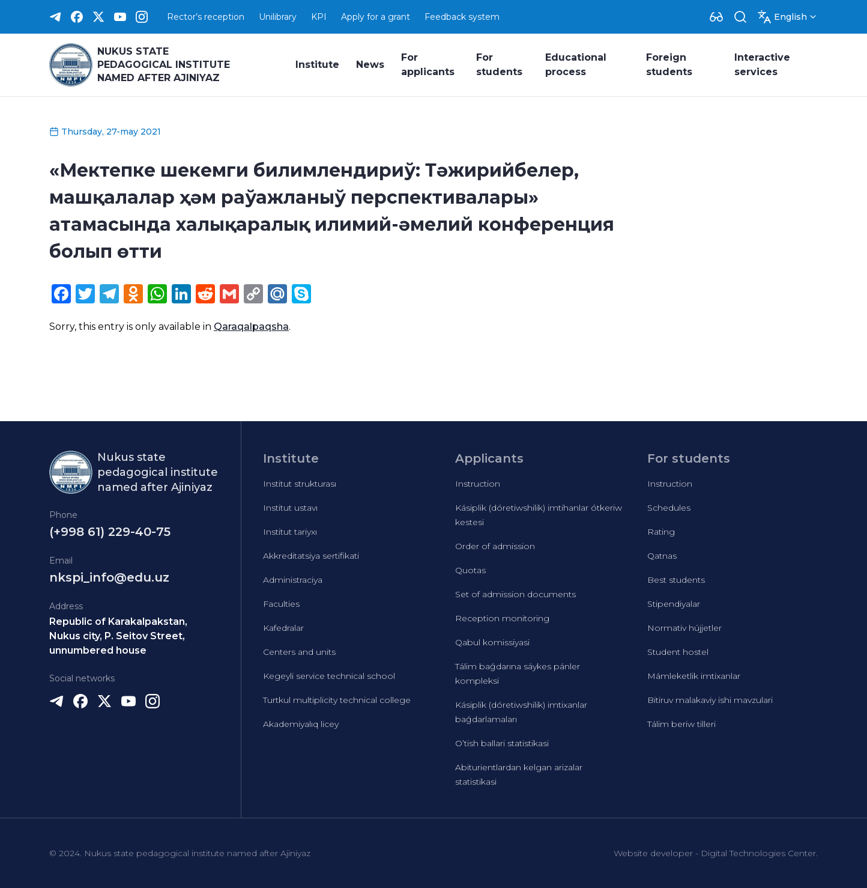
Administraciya (292, 579)
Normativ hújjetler (684, 627)
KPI (319, 16)
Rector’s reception (205, 16)
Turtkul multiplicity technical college (337, 700)
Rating (661, 531)
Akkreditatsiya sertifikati (311, 555)
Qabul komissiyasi (492, 642)
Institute (317, 64)
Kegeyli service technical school (329, 676)
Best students (676, 579)
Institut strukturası (299, 483)
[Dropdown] (716, 17)
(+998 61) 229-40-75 (110, 532)
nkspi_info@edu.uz (109, 577)
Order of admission (495, 546)
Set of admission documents (515, 594)
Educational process (575, 65)
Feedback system (462, 16)
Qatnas (662, 555)
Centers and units (299, 651)
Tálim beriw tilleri (681, 724)
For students (499, 65)
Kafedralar (283, 627)
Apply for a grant (375, 16)
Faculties (281, 603)
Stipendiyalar (673, 603)
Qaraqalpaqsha (251, 326)
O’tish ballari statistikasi (502, 743)
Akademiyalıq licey (301, 724)
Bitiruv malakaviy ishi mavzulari (710, 700)
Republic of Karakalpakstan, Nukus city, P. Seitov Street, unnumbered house (118, 636)
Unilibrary (278, 16)
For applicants (428, 65)
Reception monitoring (502, 618)
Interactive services (762, 65)
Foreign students (669, 65)
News (370, 64)
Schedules (668, 507)
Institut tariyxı (290, 531)
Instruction (477, 483)
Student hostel (677, 651)
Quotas (470, 570)
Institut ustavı (290, 507)
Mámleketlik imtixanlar (693, 676)
